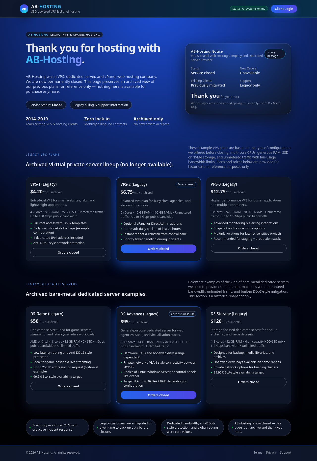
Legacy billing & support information (101, 105)
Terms (258, 452)
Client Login (284, 8)
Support (285, 452)
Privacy (271, 452)
